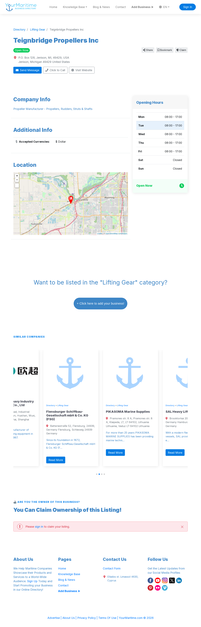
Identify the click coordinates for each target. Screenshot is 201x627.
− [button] (17, 180)
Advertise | (54, 617)
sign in (39, 526)
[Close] (182, 526)
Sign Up (32, 581)
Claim (181, 50)
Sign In (187, 7)
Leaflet (99, 233)
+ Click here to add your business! (100, 303)
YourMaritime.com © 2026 (136, 617)
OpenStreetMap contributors (116, 233)
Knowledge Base (69, 574)
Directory (15, 395)
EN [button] (163, 7)
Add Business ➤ (142, 7)
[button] (96, 474)
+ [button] (17, 176)
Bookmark (165, 50)
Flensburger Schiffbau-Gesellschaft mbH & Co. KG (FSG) (92, 415)
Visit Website (81, 70)
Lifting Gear (28, 395)
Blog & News (101, 7)
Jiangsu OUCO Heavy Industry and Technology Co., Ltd (35, 403)
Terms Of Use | (108, 617)
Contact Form (112, 568)
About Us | (69, 617)
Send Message (27, 70)
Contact (120, 7)
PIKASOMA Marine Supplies (153, 412)
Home (53, 7)
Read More (21, 449)
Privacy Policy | (87, 617)
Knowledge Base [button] (74, 7)
